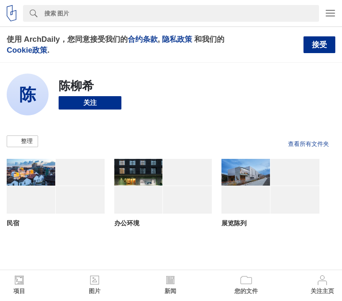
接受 (319, 45)
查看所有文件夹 (308, 144)
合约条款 (143, 39)
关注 (90, 102)
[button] (22, 141)
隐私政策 (177, 39)
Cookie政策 (27, 50)
